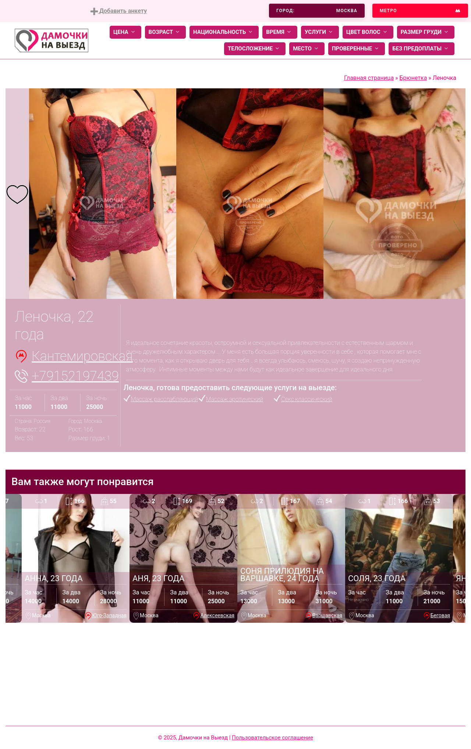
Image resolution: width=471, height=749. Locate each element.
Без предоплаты (421, 48)
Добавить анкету (119, 11)
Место (307, 48)
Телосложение (255, 48)
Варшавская (327, 615)
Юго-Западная (109, 615)
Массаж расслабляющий (164, 399)
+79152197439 (75, 376)
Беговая (440, 615)
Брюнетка (413, 77)
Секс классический (306, 399)
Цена (125, 32)
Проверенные (356, 48)
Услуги (320, 32)
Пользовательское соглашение (272, 737)
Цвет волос (368, 32)
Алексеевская (217, 615)
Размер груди (426, 32)
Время (280, 32)
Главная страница (369, 77)
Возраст (165, 32)
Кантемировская (82, 356)
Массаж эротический (234, 399)
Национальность (224, 32)
